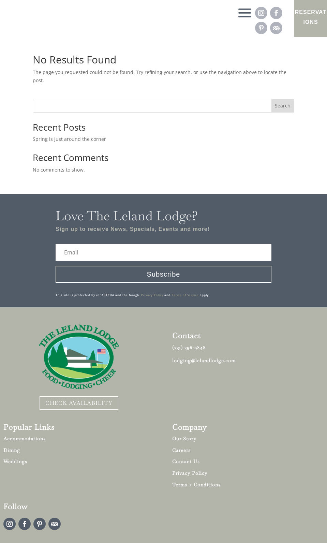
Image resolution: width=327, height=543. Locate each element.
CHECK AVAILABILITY (79, 403)
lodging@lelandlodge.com (204, 360)
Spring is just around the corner (69, 139)
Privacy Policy (152, 295)
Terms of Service (185, 295)
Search (283, 105)
